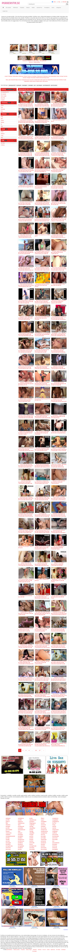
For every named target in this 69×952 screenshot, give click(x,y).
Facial (37, 680)
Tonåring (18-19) (45, 138)
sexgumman (55, 829)
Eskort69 (13, 79)
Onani (60, 252)
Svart (60, 186)
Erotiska (45, 203)
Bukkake (63, 104)
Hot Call (44, 949)
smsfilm (20, 820)
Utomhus (45, 155)
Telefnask (39, 949)
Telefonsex (21, 76)
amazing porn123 (12, 85)
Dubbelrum (63, 499)
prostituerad (21, 826)
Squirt (31, 122)
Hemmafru (29, 106)
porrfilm (8, 820)
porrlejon (8, 826)
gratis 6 (7, 821)
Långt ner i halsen (58, 220)
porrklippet (55, 849)
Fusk (29, 318)
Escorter (32, 79)
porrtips (31, 829)
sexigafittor (43, 821)
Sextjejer (29, 77)
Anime (26, 154)
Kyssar (43, 352)
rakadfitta (31, 833)
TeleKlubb (35, 949)
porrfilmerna (21, 839)
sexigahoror (55, 818)
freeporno (20, 821)
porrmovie (54, 837)
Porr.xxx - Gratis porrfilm (34, 62)
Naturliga (42, 220)
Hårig (44, 350)
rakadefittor (32, 828)
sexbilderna (21, 818)
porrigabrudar (9, 846)
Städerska (58, 352)
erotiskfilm (20, 828)
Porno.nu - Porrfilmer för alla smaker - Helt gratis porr (34, 60)
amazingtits (30, 85)
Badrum (62, 383)
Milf (32, 138)
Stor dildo (42, 696)
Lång (2, 135)
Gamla (47, 220)
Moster (40, 449)
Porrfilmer (61, 79)
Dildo (61, 597)
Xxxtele (48, 949)
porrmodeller (9, 829)
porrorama (43, 847)
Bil (41, 137)
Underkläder (58, 335)
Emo (61, 220)
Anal (36, 104)
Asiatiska (53, 104)
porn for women (54, 85)
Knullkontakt (36, 79)
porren (31, 844)
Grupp (31, 121)
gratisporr (8, 818)
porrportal (43, 841)
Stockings (58, 138)
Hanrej (48, 219)
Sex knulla (43, 828)
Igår (2, 118)
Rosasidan (33, 77)
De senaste (3, 94)
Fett (23, 319)
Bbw (58, 416)
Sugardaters (27, 81)
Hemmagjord (42, 122)
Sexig (53, 824)
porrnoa (43, 834)
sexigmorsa (44, 829)
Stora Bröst (24, 155)
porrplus (43, 844)
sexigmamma (44, 831)
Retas (27, 253)
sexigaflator (55, 820)
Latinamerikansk (41, 188)
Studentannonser (26, 79)
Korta (2, 131)
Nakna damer (33, 81)
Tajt (63, 138)
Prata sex (30, 76)
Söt (61, 188)
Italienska (59, 319)
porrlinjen (54, 844)
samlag (31, 826)
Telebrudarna (15, 76)
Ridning (63, 432)
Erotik (41, 79)
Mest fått (3, 98)
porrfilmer (20, 842)
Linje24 (6, 76)
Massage (63, 203)
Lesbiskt (23, 647)
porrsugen (8, 842)
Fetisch (39, 516)
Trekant (42, 335)
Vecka (2, 120)
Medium (3, 133)
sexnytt (43, 823)
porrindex (31, 847)
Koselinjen (34, 76)
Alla (2, 111)
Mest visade (3, 96)
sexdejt (7, 839)
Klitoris (24, 580)
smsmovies (9, 833)
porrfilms (20, 837)
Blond (39, 252)
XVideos (3, 145)
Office (62, 368)
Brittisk (59, 104)
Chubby (29, 613)
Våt (46, 253)
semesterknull (21, 829)
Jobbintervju (27, 270)
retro (19, 831)
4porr (19, 824)
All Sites (3, 143)
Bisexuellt (62, 498)
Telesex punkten (16, 949)
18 (36, 465)
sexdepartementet (10, 836)
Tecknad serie (46, 137)
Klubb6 (37, 77)
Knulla (64, 79)
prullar (31, 818)
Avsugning (44, 104)
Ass (20, 104)
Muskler (22, 581)
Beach (37, 580)
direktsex (8, 824)
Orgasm (26, 122)
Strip (20, 253)
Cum (28, 171)
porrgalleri (20, 836)
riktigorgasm (32, 823)
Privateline (23, 949)
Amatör (37, 121)
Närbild (58, 302)
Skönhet (23, 170)
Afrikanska (54, 416)
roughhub (31, 824)
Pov (44, 171)
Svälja (46, 680)
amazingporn (24, 85)
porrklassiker (55, 836)
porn (35, 85)
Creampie (28, 104)
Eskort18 (41, 77)
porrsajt (8, 841)
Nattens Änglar (29, 949)
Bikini (42, 154)
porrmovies (55, 834)
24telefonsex (21, 823)
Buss (29, 155)
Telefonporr (45, 76)
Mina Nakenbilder (52, 76)
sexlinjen (43, 826)
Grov (31, 186)
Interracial (41, 680)
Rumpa (23, 104)
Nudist (53, 204)
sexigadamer (55, 821)
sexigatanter (44, 833)
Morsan (28, 237)
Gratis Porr (44, 79)
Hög (23, 253)
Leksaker (61, 155)
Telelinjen (10, 76)
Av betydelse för (5, 92)
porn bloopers (39, 85)
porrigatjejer (21, 846)
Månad (2, 122)
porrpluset (43, 842)
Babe (40, 104)
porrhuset (8, 847)
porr (53, 841)
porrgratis (20, 834)
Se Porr (54, 823)
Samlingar (42, 219)
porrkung (54, 846)
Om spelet (38, 138)
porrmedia (54, 839)
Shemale (64, 1)
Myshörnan (53, 949)
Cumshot (23, 106)
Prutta (62, 663)
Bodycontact (46, 77)
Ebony (29, 137)
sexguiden (55, 831)
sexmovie (43, 824)
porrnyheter (44, 849)
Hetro (54, 1)
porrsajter (43, 836)
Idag (2, 116)
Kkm (41, 106)
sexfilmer (54, 833)
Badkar (58, 383)
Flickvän (45, 106)
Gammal (25, 352)
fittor (7, 823)
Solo (39, 204)
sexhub (54, 826)
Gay (59, 1)
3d (36, 137)
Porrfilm (31, 834)
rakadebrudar (32, 820)
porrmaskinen (55, 842)
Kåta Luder (8, 79)
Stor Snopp (42, 729)
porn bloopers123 (46, 85)
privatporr (31, 821)
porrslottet (32, 849)
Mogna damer (39, 81)
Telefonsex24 (40, 76)
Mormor (28, 680)
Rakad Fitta (50, 79)
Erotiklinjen (63, 949)
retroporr (20, 833)
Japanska (59, 106)
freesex (7, 831)
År (1, 124)
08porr (42, 818)
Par (47, 121)
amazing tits (19, 85)
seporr (42, 820)
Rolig (55, 580)
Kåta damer (45, 81)
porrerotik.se (9, 949)
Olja (56, 204)
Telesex (25, 76)
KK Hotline (58, 949)
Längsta (3, 99)
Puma (53, 744)
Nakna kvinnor (18, 79)
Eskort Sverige (60, 76)
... (32, 750)
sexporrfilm (44, 839)
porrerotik (31, 842)
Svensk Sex (55, 79)
